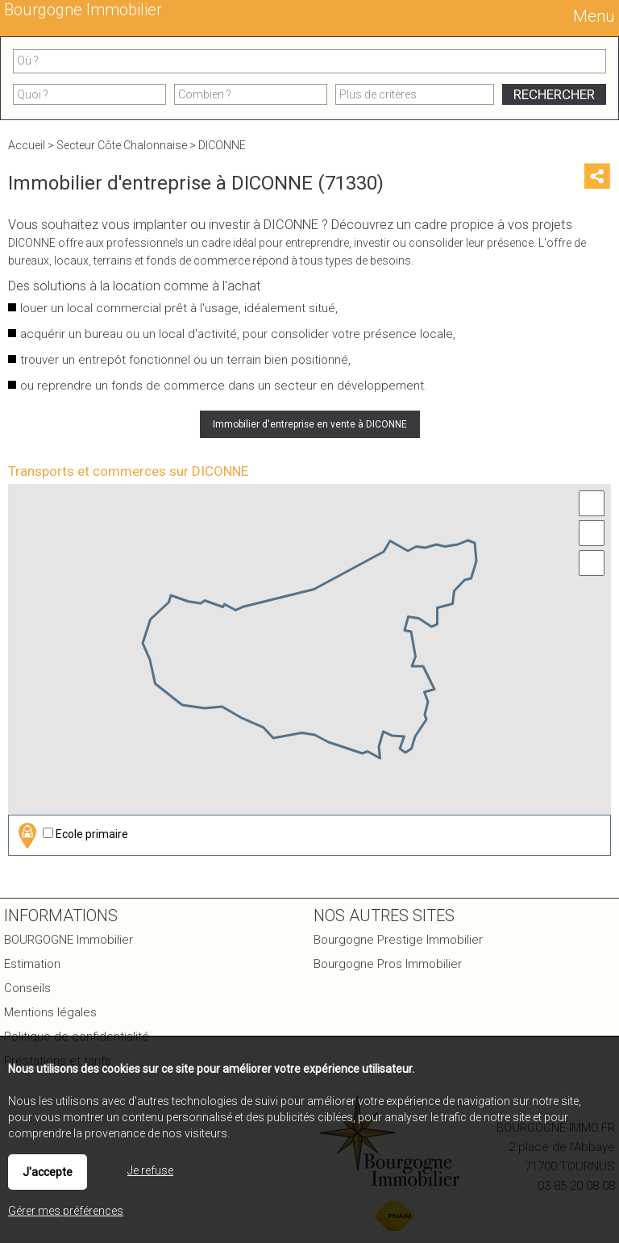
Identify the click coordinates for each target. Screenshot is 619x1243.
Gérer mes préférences (65, 1210)
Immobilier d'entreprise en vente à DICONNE (310, 424)
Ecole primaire (71, 835)
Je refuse (150, 1170)
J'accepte (48, 1172)
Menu (592, 16)
